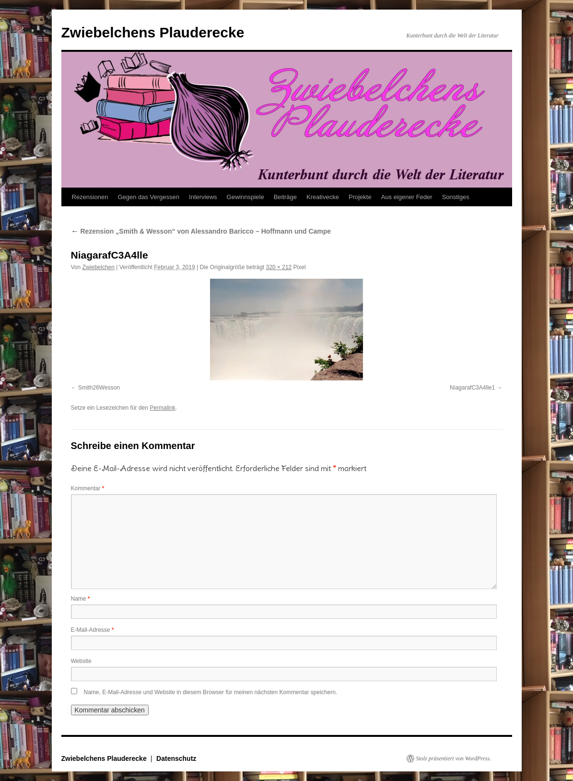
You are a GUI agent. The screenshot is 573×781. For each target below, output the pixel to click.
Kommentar (88, 488)
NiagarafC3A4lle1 (472, 387)
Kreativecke (322, 197)
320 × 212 (279, 267)
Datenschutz (176, 758)
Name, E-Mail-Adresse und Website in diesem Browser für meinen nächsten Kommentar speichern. (211, 692)
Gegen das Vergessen (148, 197)
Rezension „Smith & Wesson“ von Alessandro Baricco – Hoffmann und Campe (201, 231)
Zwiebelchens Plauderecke (153, 32)
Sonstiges (455, 197)
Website (81, 661)
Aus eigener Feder (407, 197)
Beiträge (285, 197)
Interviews (203, 197)
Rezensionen (90, 197)
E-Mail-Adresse (92, 630)
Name (80, 598)
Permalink (162, 407)
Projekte (360, 197)
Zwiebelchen (98, 267)
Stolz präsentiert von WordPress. (453, 758)
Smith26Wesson (99, 387)
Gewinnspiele (245, 197)
